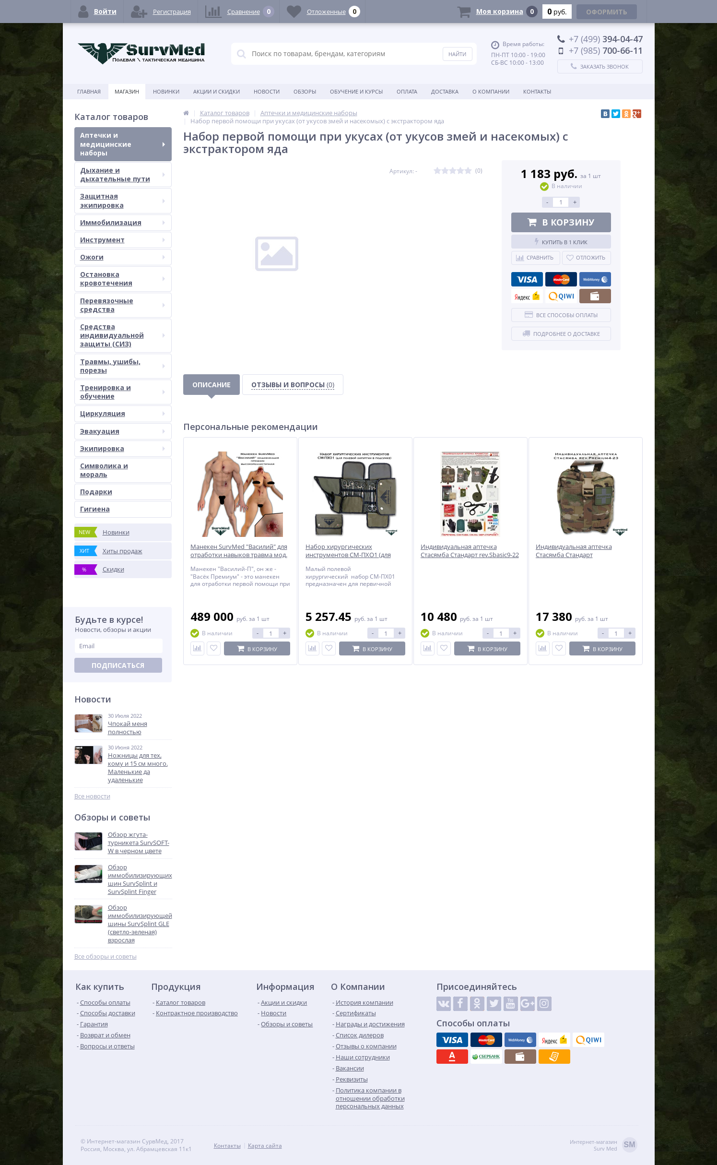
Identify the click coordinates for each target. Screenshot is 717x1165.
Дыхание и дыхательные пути (122, 174)
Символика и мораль (104, 470)
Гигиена (95, 508)
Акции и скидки (216, 91)
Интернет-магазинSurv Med (603, 1146)
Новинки (166, 91)
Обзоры (305, 91)
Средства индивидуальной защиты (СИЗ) (122, 335)
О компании (490, 91)
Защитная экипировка (122, 200)
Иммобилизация (122, 222)
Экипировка (122, 448)
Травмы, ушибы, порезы (122, 366)
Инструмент (122, 239)
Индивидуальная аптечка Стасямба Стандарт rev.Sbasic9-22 (470, 551)
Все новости (92, 796)
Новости (267, 91)
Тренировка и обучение (122, 392)
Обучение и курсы (356, 91)
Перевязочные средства (122, 305)
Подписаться (118, 665)
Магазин (127, 91)
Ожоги (122, 257)
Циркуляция (122, 413)
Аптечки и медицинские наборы (122, 144)
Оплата (407, 91)
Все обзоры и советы (105, 956)
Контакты (537, 91)
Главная (89, 91)
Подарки (96, 491)
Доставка (444, 91)
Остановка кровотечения (122, 278)
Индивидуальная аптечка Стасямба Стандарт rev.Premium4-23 (574, 555)
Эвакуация (122, 431)
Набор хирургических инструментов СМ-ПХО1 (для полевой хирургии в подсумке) (352, 555)
